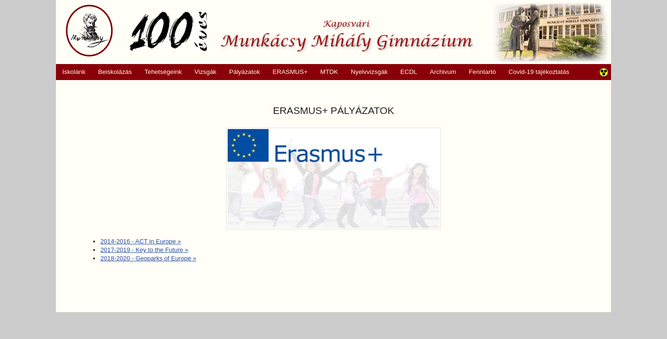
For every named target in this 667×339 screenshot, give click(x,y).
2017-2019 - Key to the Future (144, 249)
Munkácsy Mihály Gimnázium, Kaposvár (269, 30)
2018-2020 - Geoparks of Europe (148, 258)
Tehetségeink (160, 72)
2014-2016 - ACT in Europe (140, 241)
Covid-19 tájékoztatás (538, 71)
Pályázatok (241, 72)
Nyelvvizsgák (366, 72)
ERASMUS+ (287, 72)
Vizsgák (205, 71)
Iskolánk (71, 72)
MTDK (326, 72)
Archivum (439, 72)
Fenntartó (482, 71)
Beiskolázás (112, 72)
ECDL (408, 71)
